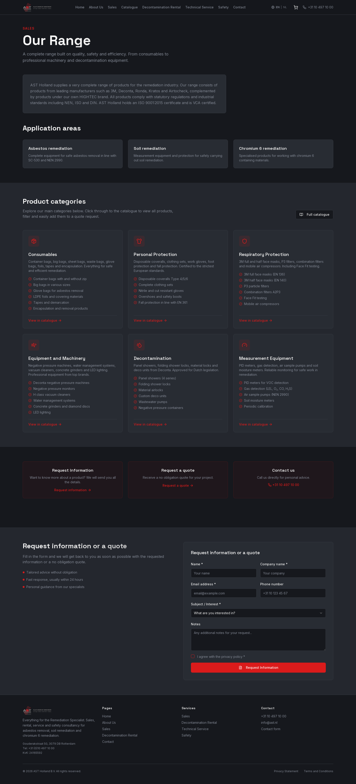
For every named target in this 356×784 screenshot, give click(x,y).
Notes (195, 624)
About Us (96, 7)
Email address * (203, 584)
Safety (223, 7)
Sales (112, 7)
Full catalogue (314, 214)
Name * (197, 564)
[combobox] (258, 613)
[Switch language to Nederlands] (279, 7)
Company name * (274, 564)
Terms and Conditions (318, 771)
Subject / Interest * (206, 604)
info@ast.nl (269, 722)
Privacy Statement (286, 771)
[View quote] (296, 7)
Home (79, 7)
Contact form (270, 729)
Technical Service (199, 7)
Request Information (258, 667)
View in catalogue (45, 320)
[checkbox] (193, 656)
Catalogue (129, 7)
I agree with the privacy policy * (221, 657)
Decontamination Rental (161, 7)
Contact (239, 7)
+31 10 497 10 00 (273, 716)
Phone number (271, 584)
